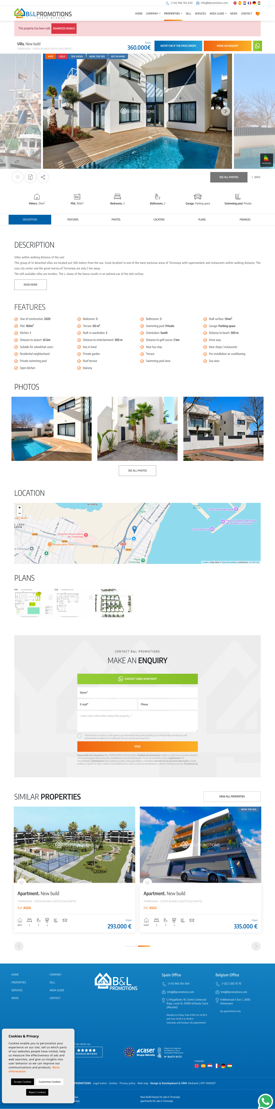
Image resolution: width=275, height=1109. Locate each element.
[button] (43, 177)
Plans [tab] (202, 219)
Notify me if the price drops (178, 46)
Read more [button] (30, 284)
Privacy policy (127, 1083)
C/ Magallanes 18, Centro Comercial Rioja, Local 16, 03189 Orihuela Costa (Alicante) (187, 1003)
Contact (246, 13)
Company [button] (152, 13)
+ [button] (19, 508)
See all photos (228, 177)
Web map (143, 1083)
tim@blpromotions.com (234, 992)
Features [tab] (72, 219)
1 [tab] (131, 946)
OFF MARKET (208, 1083)
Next (225, 111)
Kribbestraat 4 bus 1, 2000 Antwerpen (235, 1001)
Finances (245, 219)
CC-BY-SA (254, 562)
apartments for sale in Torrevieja (156, 1101)
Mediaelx (193, 1083)
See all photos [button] (137, 470)
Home (138, 13)
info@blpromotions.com (212, 3)
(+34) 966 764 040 (179, 3)
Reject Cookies (37, 1092)
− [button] (19, 514)
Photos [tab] (116, 219)
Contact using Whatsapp (137, 679)
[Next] (256, 946)
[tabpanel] (74, 869)
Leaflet (205, 562)
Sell (188, 13)
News (234, 13)
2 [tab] (144, 946)
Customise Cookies (50, 1081)
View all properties (232, 796)
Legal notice (100, 1083)
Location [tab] (159, 219)
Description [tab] (30, 219)
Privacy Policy (166, 735)
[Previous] (18, 946)
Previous (49, 111)
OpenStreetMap (229, 562)
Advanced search (64, 28)
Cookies (113, 1083)
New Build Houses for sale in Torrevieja (160, 1097)
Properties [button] (172, 13)
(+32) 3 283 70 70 (231, 983)
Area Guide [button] (217, 13)
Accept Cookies (22, 1081)
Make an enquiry (228, 46)
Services (200, 13)
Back (256, 177)
